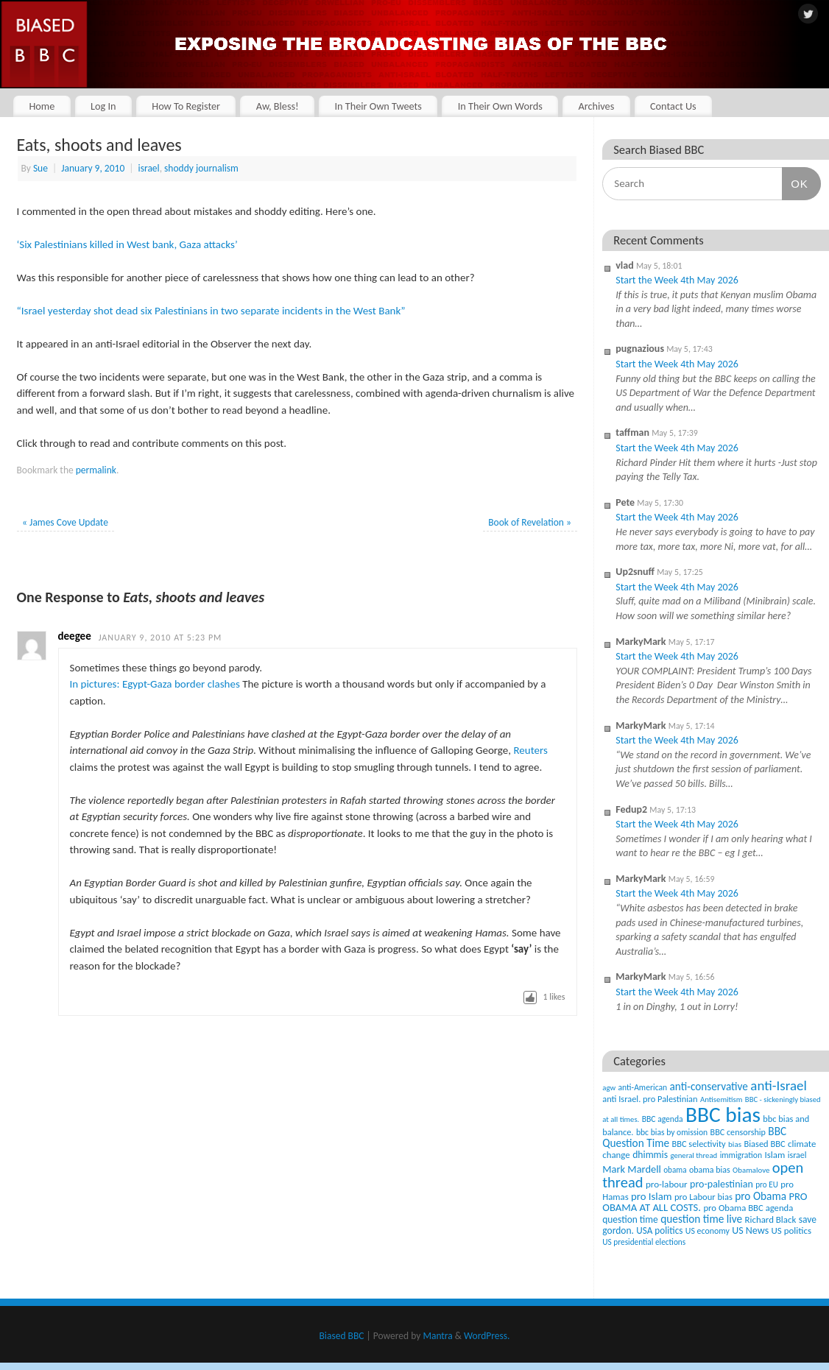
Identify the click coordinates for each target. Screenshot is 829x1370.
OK (795, 183)
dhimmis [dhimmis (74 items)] (650, 1154)
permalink (96, 470)
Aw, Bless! (277, 106)
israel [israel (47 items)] (797, 1155)
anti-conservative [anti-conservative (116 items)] (709, 1086)
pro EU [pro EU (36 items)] (766, 1184)
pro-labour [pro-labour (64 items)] (667, 1184)
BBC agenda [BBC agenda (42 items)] (662, 1119)
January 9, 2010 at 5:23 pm (160, 637)
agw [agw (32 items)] (608, 1087)
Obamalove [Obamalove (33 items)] (751, 1170)
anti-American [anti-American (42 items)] (643, 1087)
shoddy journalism (201, 168)
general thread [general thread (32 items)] (693, 1155)
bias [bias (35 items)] (734, 1144)
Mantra (437, 1336)
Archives (596, 106)
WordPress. (486, 1336)
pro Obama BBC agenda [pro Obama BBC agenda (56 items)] (748, 1207)
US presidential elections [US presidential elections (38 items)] (643, 1242)
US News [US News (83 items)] (750, 1230)
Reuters (530, 750)
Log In (103, 106)
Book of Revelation (529, 522)
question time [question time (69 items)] (630, 1219)
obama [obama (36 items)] (674, 1170)
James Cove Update (65, 522)
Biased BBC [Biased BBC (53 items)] (764, 1143)
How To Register (186, 106)
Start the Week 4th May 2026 (676, 280)
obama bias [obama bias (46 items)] (709, 1170)
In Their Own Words (500, 106)
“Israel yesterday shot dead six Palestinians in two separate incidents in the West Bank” (211, 310)
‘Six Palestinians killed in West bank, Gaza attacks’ (127, 244)
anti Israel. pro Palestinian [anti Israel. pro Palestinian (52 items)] (649, 1098)
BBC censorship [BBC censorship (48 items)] (738, 1131)
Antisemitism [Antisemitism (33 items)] (721, 1099)
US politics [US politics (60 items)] (791, 1230)
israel (149, 168)
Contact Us (673, 106)
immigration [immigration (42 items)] (741, 1155)
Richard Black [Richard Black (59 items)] (771, 1219)
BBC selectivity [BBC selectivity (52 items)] (698, 1143)
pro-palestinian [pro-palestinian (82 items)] (721, 1184)
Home (41, 106)
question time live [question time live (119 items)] (701, 1219)
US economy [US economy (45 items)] (707, 1231)
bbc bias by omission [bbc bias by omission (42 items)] (672, 1132)
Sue (40, 168)
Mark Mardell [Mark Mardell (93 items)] (631, 1169)
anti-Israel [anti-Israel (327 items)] (778, 1085)
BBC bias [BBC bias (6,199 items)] (723, 1114)
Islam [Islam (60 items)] (774, 1154)
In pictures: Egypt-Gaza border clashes (155, 684)
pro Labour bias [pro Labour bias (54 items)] (703, 1196)
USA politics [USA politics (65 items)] (659, 1230)
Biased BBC (342, 1336)
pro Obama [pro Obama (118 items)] (760, 1196)
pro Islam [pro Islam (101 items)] (651, 1196)
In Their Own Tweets (377, 106)
